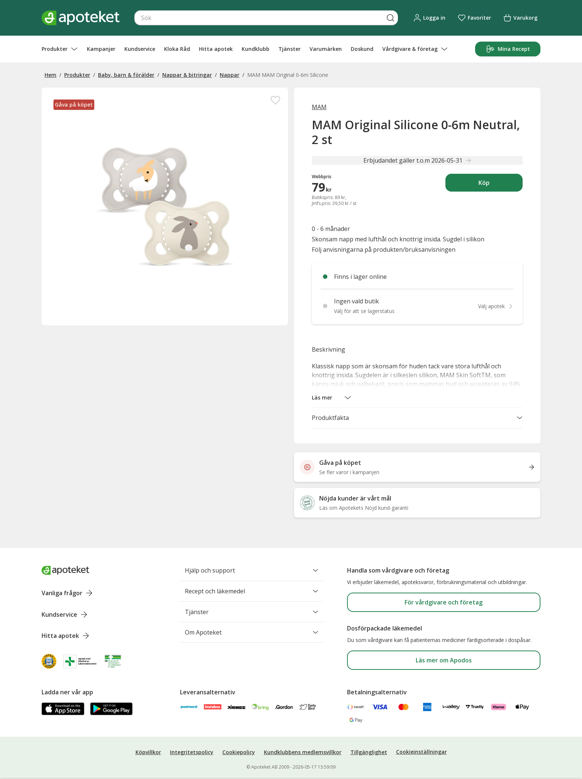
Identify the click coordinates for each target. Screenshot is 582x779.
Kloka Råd (177, 48)
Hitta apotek (216, 48)
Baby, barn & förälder (126, 74)
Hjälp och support (251, 570)
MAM (319, 107)
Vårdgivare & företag (415, 49)
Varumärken (326, 48)
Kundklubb (255, 48)
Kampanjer (101, 48)
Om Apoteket (251, 634)
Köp (500, 185)
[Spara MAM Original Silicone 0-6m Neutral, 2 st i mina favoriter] (275, 100)
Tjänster (289, 48)
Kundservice (139, 48)
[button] (332, 397)
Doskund (362, 48)
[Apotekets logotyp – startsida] (81, 17)
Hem (50, 74)
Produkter (60, 49)
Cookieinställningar (421, 751)
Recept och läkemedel (251, 591)
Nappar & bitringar (187, 74)
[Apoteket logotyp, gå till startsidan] (65, 570)
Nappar (229, 74)
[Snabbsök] (266, 17)
